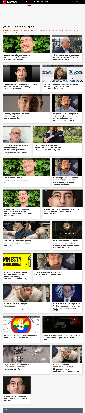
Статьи (11, 5)
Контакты (5, 409)
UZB (42, 2)
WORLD (46, 2)
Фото (23, 5)
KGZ (30, 2)
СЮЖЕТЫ (29, 5)
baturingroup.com (51, 411)
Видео (17, 5)
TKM (38, 2)
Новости (4, 5)
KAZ (26, 2)
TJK (34, 2)
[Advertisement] (42, 17)
